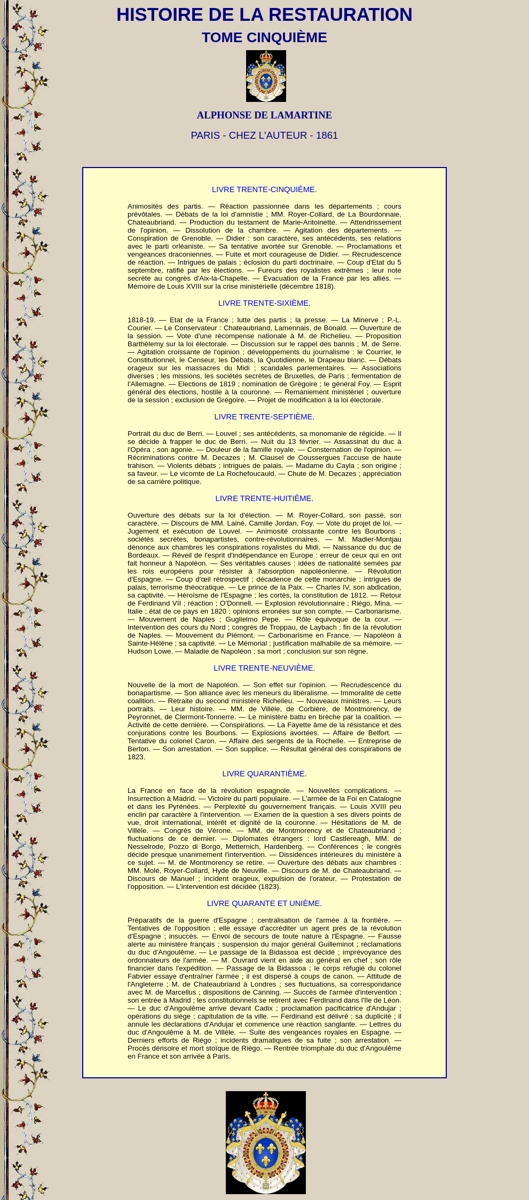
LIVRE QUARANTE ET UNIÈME (263, 903)
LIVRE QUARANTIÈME (264, 773)
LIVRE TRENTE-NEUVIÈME (263, 668)
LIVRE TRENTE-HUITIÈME (264, 498)
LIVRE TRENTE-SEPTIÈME (264, 416)
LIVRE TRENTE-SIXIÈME (263, 303)
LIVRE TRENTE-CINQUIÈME (263, 189)
